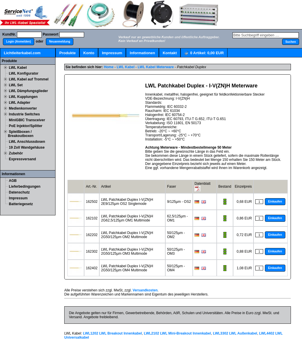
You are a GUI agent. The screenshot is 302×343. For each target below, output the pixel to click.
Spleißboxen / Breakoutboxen (20, 134)
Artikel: (204, 53)
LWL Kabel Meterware (156, 67)
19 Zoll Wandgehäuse (26, 147)
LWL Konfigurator (23, 73)
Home (108, 67)
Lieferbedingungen (24, 186)
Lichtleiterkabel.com (22, 53)
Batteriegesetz (21, 204)
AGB (13, 181)
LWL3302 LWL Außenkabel (235, 333)
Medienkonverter (23, 108)
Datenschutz (19, 192)
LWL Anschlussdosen (27, 142)
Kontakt (170, 53)
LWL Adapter (19, 103)
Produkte (67, 53)
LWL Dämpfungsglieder (28, 91)
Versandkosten (145, 290)
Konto (88, 53)
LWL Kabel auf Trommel (28, 79)
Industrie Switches (24, 114)
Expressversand (22, 159)
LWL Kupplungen (23, 97)
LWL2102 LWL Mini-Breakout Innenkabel (177, 333)
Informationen (142, 53)
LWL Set (15, 85)
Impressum (112, 53)
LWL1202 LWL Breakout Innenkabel (112, 333)
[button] (18, 41)
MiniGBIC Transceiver (27, 120)
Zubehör (16, 153)
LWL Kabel (18, 68)
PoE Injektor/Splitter (25, 126)
